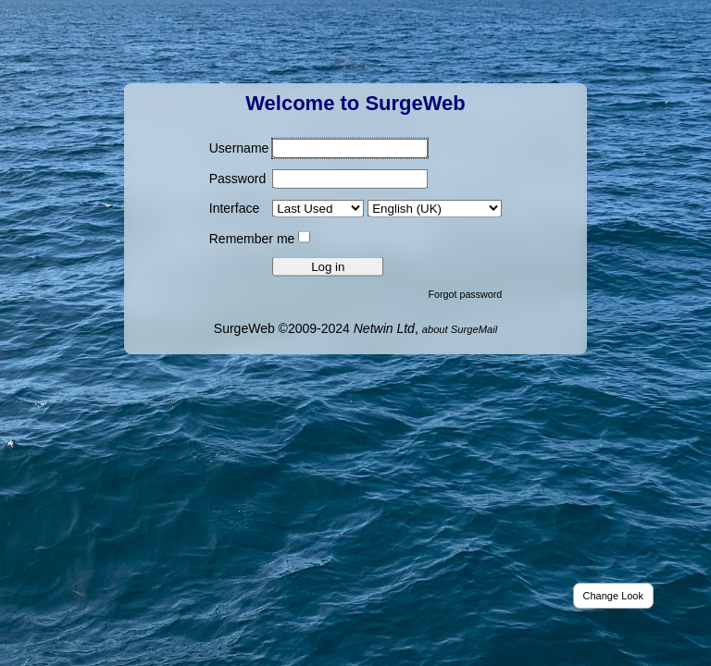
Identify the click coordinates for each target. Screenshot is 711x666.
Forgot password (466, 293)
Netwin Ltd (384, 327)
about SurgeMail (459, 328)
